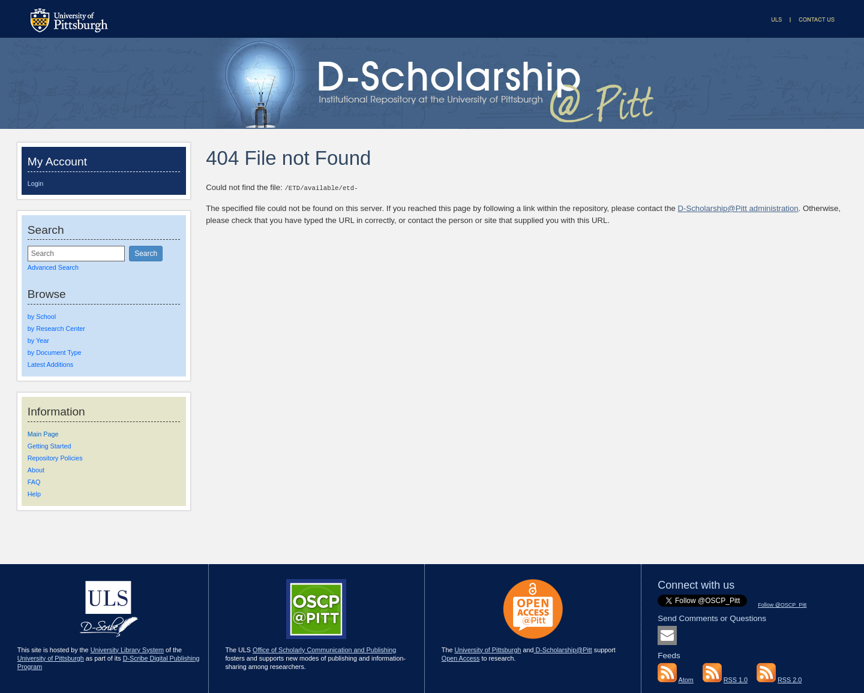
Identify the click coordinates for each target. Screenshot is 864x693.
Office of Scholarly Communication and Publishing (324, 649)
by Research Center (56, 328)
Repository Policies (55, 458)
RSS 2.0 (790, 679)
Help (34, 494)
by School (42, 316)
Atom (686, 679)
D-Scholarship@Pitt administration (738, 207)
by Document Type (55, 352)
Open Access (461, 658)
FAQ (34, 482)
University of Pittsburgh (50, 658)
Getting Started (49, 446)
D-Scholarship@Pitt (562, 649)
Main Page (43, 434)
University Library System (127, 649)
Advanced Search (53, 267)
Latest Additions (50, 364)
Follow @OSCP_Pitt (782, 605)
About (36, 470)
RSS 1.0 (736, 679)
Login (35, 183)
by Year (38, 340)
